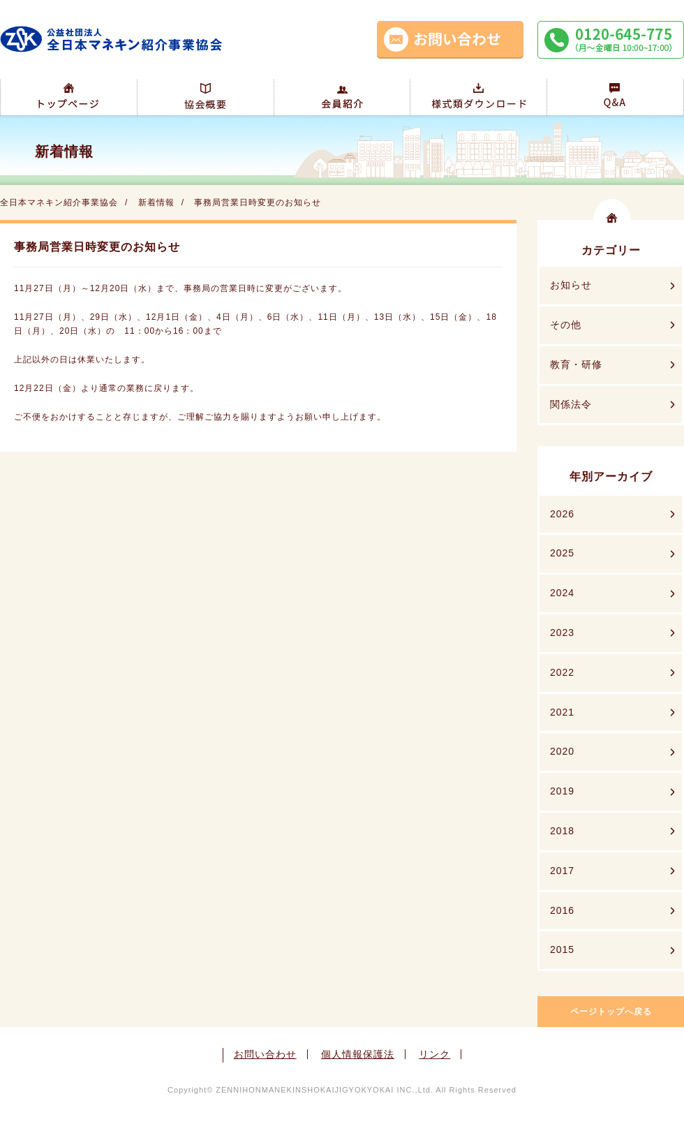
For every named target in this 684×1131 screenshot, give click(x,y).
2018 (562, 830)
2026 (562, 513)
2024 (562, 592)
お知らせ (571, 284)
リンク (434, 1054)
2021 (562, 712)
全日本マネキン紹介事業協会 (59, 202)
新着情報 (156, 202)
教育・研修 (576, 364)
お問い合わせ (265, 1054)
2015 (562, 949)
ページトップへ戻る (611, 1012)
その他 (565, 324)
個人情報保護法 (357, 1054)
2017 (562, 870)
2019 (562, 791)
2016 (562, 910)
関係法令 (571, 404)
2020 (562, 751)
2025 (562, 553)
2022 (562, 672)
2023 (562, 632)
